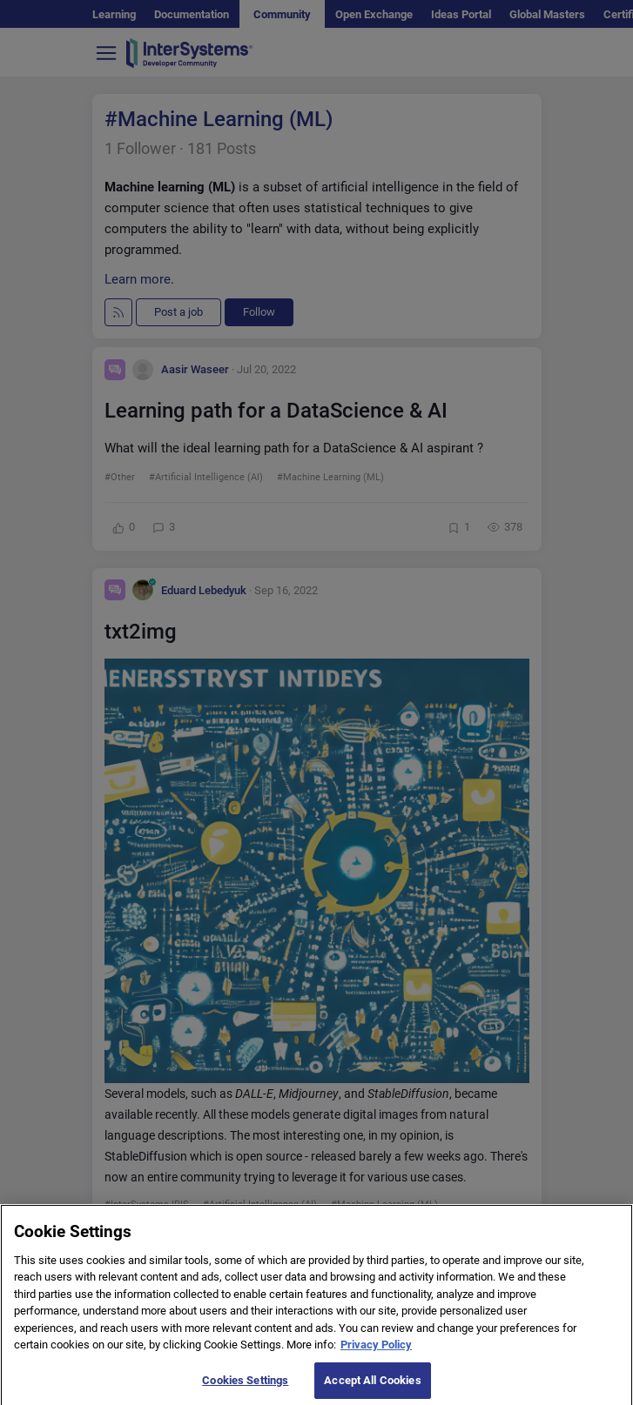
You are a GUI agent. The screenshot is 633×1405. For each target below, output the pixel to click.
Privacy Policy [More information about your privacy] (376, 1368)
